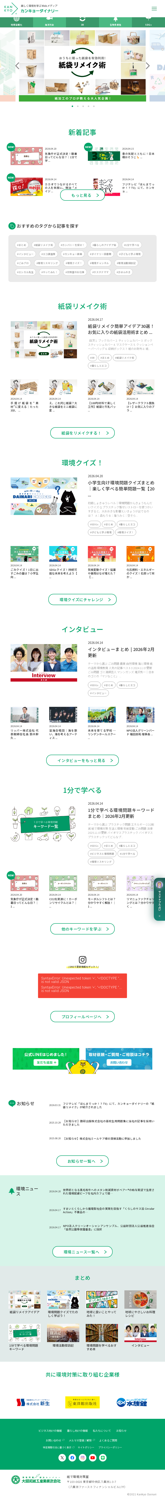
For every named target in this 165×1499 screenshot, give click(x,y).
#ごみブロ (23, 263)
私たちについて (102, 1431)
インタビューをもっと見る (81, 760)
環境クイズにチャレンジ (81, 599)
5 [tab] (94, 106)
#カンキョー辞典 (72, 254)
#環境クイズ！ (74, 263)
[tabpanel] (82, 66)
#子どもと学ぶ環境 (130, 254)
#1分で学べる (131, 245)
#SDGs (94, 524)
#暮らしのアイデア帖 (104, 245)
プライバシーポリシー (110, 1447)
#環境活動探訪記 (126, 263)
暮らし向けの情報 (77, 1431)
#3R (92, 357)
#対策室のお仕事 (75, 272)
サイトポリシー (86, 1447)
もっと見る (81, 195)
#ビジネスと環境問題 (102, 853)
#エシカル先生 (25, 272)
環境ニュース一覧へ (81, 1252)
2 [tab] (78, 106)
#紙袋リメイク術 (43, 245)
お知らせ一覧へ (81, 1161)
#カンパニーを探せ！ (73, 245)
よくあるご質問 (108, 1440)
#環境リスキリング (47, 263)
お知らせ (121, 1431)
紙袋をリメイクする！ (81, 433)
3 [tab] (83, 106)
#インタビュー (25, 254)
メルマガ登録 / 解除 (80, 1440)
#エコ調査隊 (48, 254)
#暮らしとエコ (98, 365)
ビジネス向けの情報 (50, 1431)
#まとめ (21, 245)
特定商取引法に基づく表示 (57, 1447)
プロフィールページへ (81, 1016)
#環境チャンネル (99, 263)
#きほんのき (124, 272)
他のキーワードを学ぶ (81, 929)
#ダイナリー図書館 (101, 254)
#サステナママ (100, 272)
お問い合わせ (53, 1440)
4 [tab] (88, 106)
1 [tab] (72, 106)
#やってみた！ (49, 272)
